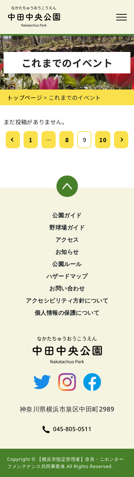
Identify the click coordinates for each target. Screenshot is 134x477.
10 (102, 139)
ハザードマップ (67, 276)
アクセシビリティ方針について (67, 300)
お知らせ (67, 252)
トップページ (24, 97)
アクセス (67, 240)
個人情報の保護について (67, 313)
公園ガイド (67, 215)
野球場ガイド (67, 227)
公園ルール (67, 264)
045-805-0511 (67, 429)
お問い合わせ (67, 288)
